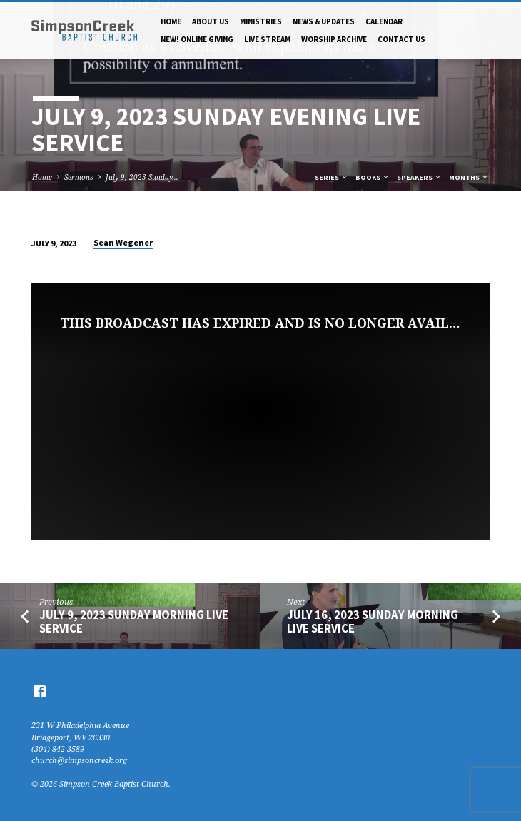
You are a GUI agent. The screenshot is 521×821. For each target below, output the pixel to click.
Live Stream (267, 39)
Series (331, 177)
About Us (210, 21)
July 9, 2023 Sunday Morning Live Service (133, 622)
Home (171, 21)
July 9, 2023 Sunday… (142, 177)
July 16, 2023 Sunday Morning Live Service (372, 622)
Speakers (419, 177)
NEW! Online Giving (197, 39)
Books (372, 177)
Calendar (384, 21)
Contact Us (401, 39)
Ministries (261, 21)
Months (469, 177)
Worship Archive (334, 39)
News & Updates (324, 21)
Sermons (78, 177)
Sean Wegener (123, 242)
